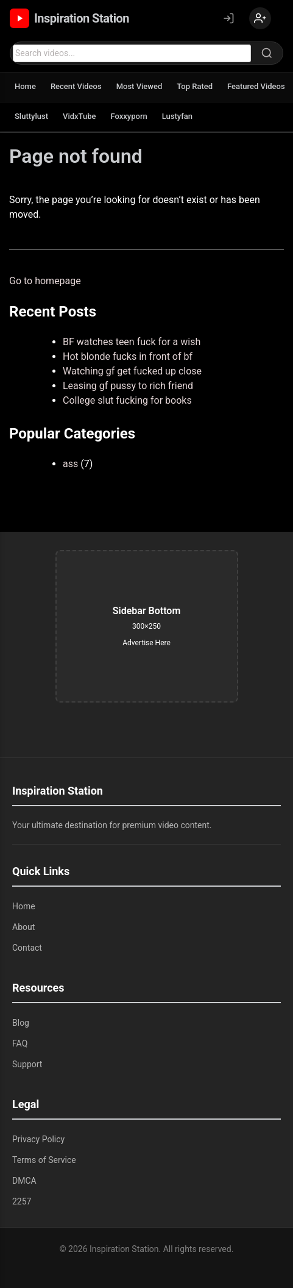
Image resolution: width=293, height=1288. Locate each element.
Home (25, 86)
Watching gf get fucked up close (132, 371)
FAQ (19, 1043)
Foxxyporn (128, 116)
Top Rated (195, 86)
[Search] (267, 53)
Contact (27, 948)
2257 (21, 1201)
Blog (20, 1023)
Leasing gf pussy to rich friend (128, 386)
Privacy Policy (38, 1139)
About (23, 927)
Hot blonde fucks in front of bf (127, 356)
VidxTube (79, 116)
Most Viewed (139, 86)
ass (70, 464)
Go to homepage (45, 281)
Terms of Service (44, 1160)
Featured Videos (256, 86)
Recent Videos (76, 86)
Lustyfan (177, 116)
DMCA (24, 1181)
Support (27, 1064)
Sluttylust (31, 116)
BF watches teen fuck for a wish (131, 342)
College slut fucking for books (127, 400)
